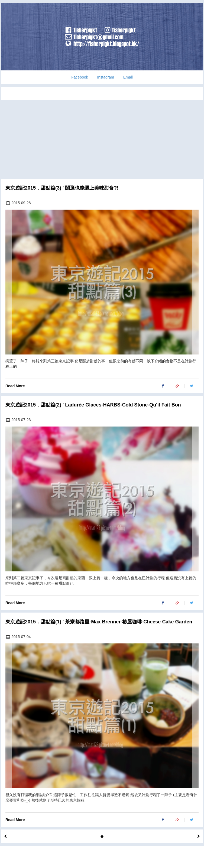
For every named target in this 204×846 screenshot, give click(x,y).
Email (128, 77)
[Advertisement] (102, 138)
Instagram (105, 77)
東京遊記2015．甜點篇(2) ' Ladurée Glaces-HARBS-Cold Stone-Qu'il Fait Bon (93, 405)
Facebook (79, 77)
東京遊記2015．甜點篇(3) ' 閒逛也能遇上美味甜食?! (61, 188)
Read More (15, 386)
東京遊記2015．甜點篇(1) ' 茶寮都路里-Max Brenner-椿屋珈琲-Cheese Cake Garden (98, 621)
